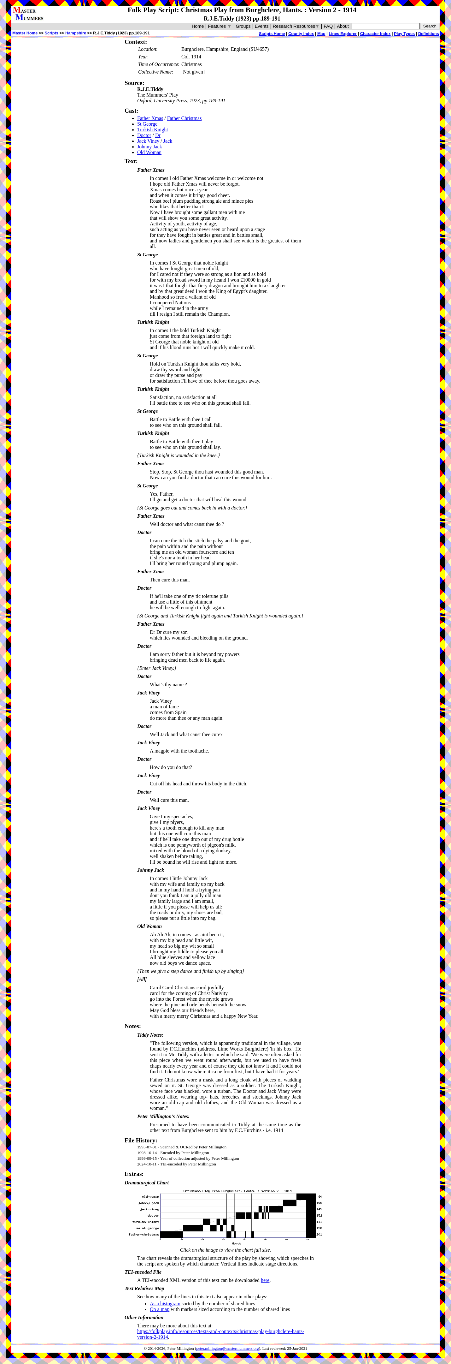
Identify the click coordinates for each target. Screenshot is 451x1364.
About (343, 26)
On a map (159, 1309)
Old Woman (149, 152)
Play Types (404, 33)
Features (219, 26)
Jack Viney (148, 141)
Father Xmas (150, 118)
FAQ (328, 26)
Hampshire (75, 33)
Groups (243, 26)
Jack (167, 141)
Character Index (375, 33)
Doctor (144, 135)
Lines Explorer (343, 33)
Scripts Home (272, 33)
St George (147, 124)
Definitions (428, 33)
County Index (301, 33)
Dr (158, 135)
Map (321, 33)
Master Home (25, 33)
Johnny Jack (149, 146)
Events (262, 26)
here (265, 1280)
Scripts (51, 33)
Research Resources (296, 26)
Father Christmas (184, 118)
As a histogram (165, 1303)
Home (198, 26)
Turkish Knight (152, 129)
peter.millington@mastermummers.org (227, 1348)
